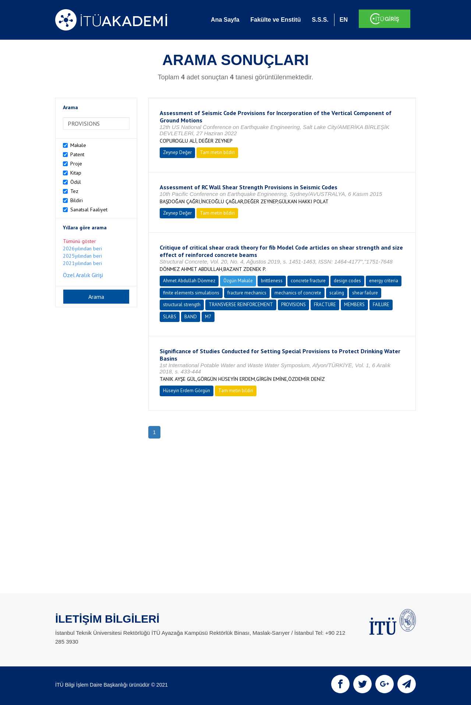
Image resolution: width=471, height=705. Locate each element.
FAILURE (381, 304)
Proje (76, 163)
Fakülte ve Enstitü (275, 20)
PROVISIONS (293, 304)
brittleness (272, 281)
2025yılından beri (82, 256)
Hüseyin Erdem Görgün (186, 390)
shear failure (365, 293)
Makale (78, 145)
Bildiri (76, 200)
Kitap (75, 172)
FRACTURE (325, 304)
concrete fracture (308, 281)
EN (344, 20)
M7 (208, 317)
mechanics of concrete (298, 293)
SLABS (169, 317)
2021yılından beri (82, 263)
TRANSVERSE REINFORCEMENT (241, 304)
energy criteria (383, 281)
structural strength (182, 304)
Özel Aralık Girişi (83, 275)
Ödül (75, 182)
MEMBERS (354, 304)
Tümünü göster (79, 241)
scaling (336, 293)
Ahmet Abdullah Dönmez (189, 281)
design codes (347, 281)
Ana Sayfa (225, 20)
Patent (77, 154)
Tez (74, 191)
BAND (190, 317)
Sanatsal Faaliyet (88, 209)
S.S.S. (320, 20)
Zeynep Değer (177, 152)
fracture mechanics (246, 293)
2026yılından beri (82, 248)
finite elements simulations (191, 293)
